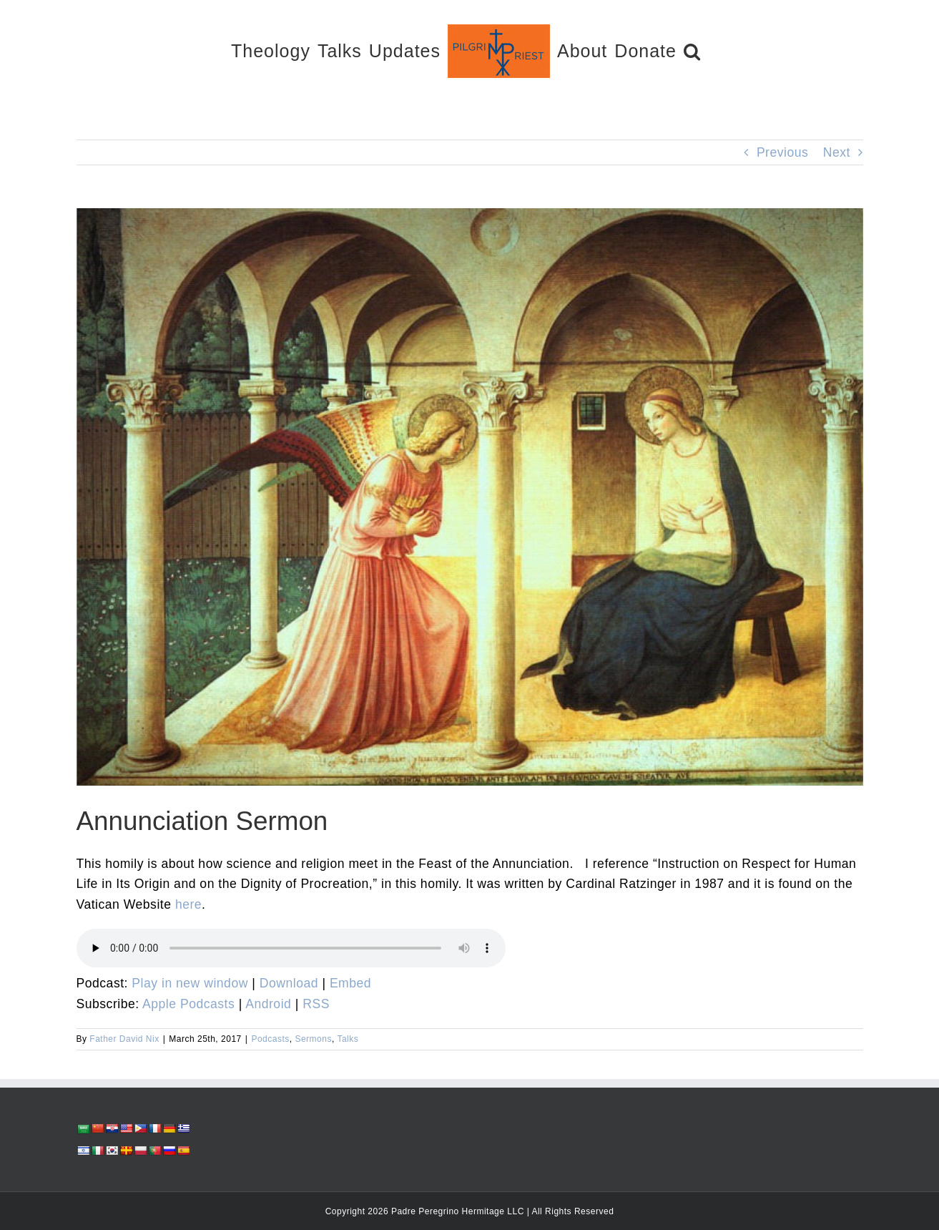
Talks (347, 1039)
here (188, 904)
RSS (316, 1004)
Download (289, 983)
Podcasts (270, 1039)
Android (268, 1004)
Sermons (313, 1039)
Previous (782, 152)
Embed (350, 983)
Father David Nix (124, 1039)
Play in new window (190, 983)
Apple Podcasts (188, 1004)
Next (836, 152)
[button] (692, 50)
